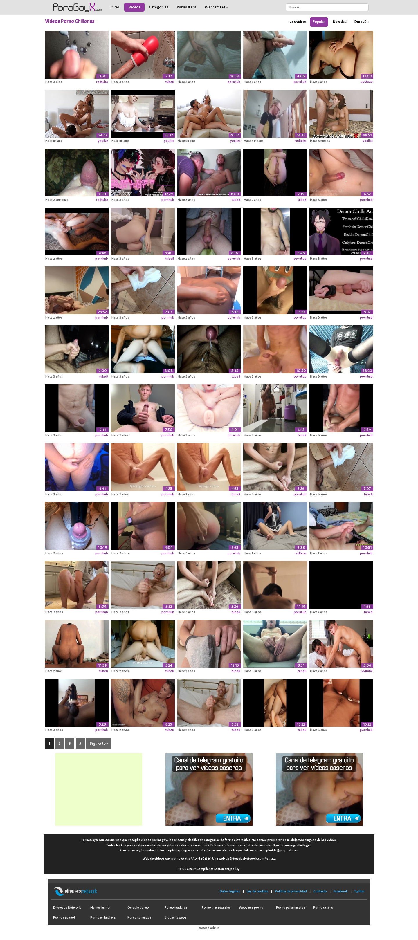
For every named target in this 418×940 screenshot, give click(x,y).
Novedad (340, 21)
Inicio (114, 7)
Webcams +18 (216, 7)
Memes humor (100, 907)
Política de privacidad (291, 891)
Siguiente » (99, 743)
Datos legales (230, 891)
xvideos (367, 82)
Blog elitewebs (176, 917)
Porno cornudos (139, 917)
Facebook (341, 891)
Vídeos (134, 7)
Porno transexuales (216, 907)
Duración (361, 21)
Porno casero (323, 907)
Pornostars (186, 7)
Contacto (320, 891)
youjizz (103, 140)
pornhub (234, 82)
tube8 (169, 82)
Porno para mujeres (290, 907)
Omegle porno (138, 907)
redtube (102, 82)
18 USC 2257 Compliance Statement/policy (209, 869)
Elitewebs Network (67, 907)
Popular (319, 21)
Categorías (158, 7)
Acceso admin (209, 927)
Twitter (359, 891)
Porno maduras (176, 907)
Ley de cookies (257, 891)
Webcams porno (251, 907)
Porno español (64, 917)
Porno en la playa (103, 917)
